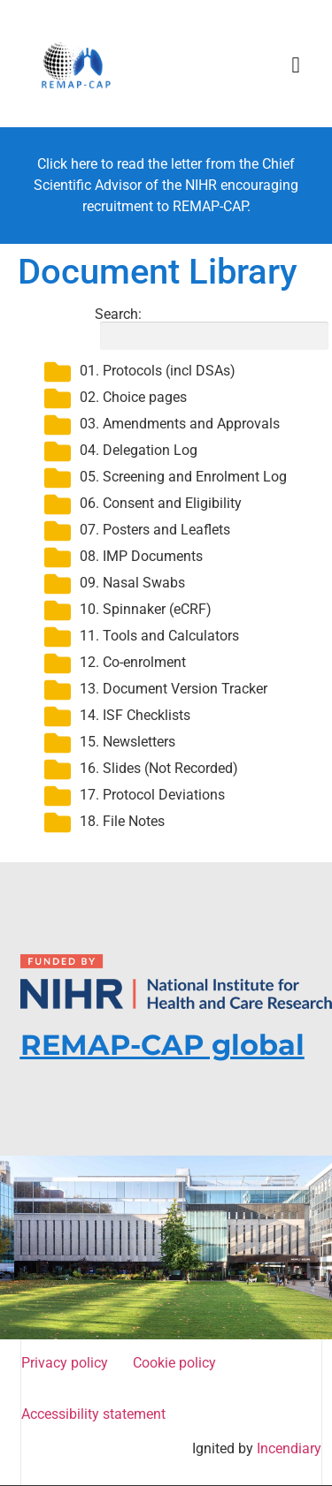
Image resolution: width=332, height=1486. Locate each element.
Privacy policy (68, 1362)
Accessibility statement (93, 1414)
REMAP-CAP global (162, 1044)
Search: (209, 328)
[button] (295, 65)
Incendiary (289, 1448)
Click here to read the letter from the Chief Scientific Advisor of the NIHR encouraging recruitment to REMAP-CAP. (166, 185)
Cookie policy (178, 1362)
